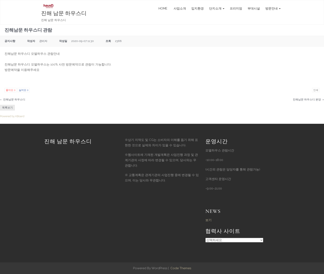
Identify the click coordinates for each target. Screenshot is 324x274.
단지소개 (216, 8)
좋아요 (10, 90)
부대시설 (254, 8)
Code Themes (180, 268)
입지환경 (197, 8)
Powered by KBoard (12, 116)
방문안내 (273, 8)
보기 (208, 220)
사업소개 (179, 8)
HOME (162, 8)
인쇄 (315, 90)
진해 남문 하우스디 (64, 13)
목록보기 (7, 107)
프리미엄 (236, 8)
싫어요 (24, 90)
